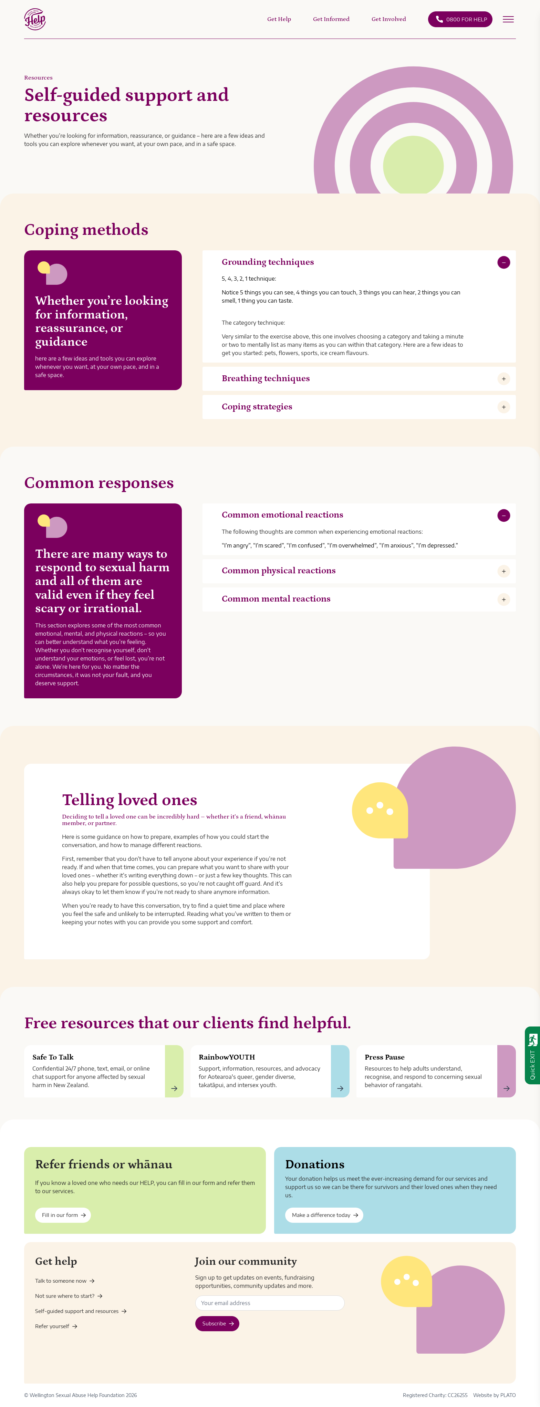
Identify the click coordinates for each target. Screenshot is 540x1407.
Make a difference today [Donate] (325, 1215)
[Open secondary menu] (508, 19)
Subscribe (218, 1323)
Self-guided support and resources (81, 1311)
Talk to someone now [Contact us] (65, 1281)
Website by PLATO (494, 1395)
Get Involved (389, 19)
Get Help (279, 19)
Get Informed (331, 19)
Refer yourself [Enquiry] (56, 1326)
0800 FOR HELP (461, 19)
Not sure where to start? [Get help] (69, 1296)
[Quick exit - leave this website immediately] (532, 1055)
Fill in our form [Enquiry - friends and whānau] (64, 1215)
